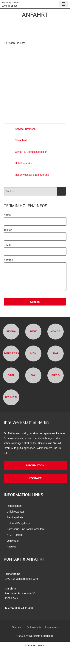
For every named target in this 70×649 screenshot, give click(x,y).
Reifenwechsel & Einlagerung (26, 174)
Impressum (51, 627)
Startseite (17, 627)
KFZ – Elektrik (15, 534)
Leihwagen (13, 540)
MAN (33, 353)
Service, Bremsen (19, 128)
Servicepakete (15, 517)
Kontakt (35, 478)
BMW (33, 331)
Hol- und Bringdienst (18, 523)
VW (33, 375)
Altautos (11, 546)
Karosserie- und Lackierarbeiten (25, 529)
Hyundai (11, 397)
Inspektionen (14, 505)
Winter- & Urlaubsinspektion (25, 151)
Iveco (56, 375)
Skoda (11, 331)
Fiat (55, 353)
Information (35, 465)
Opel (11, 375)
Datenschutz (34, 627)
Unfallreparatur (18, 163)
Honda (55, 331)
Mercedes (11, 353)
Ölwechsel (15, 140)
